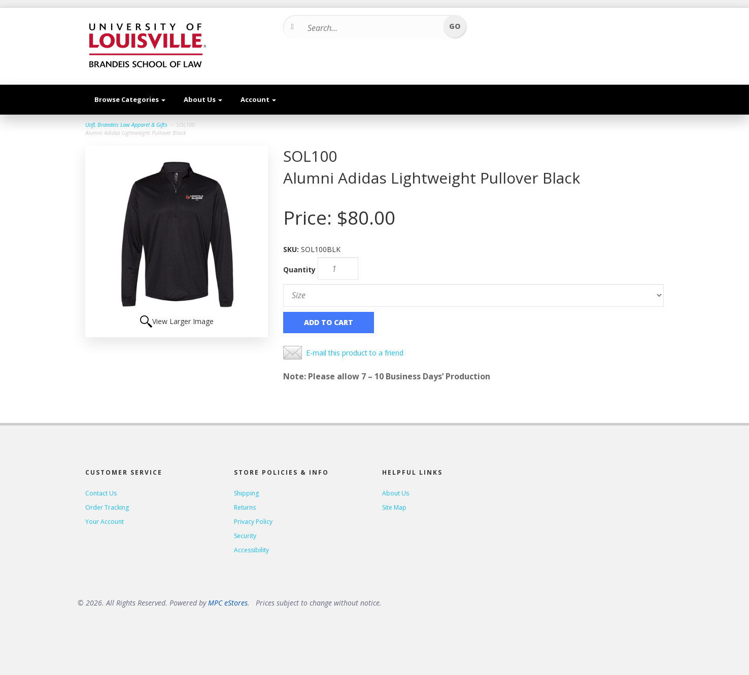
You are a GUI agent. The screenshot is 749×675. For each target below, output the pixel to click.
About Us (203, 99)
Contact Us (101, 493)
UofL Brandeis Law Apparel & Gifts (126, 124)
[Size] (473, 295)
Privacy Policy (253, 521)
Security (245, 535)
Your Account (104, 521)
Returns (245, 507)
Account (258, 99)
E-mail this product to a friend (354, 353)
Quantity (299, 269)
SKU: (292, 249)
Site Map (394, 507)
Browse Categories (129, 99)
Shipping (246, 493)
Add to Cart (328, 322)
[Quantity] (338, 268)
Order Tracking (107, 507)
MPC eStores (228, 603)
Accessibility (251, 550)
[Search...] (371, 28)
